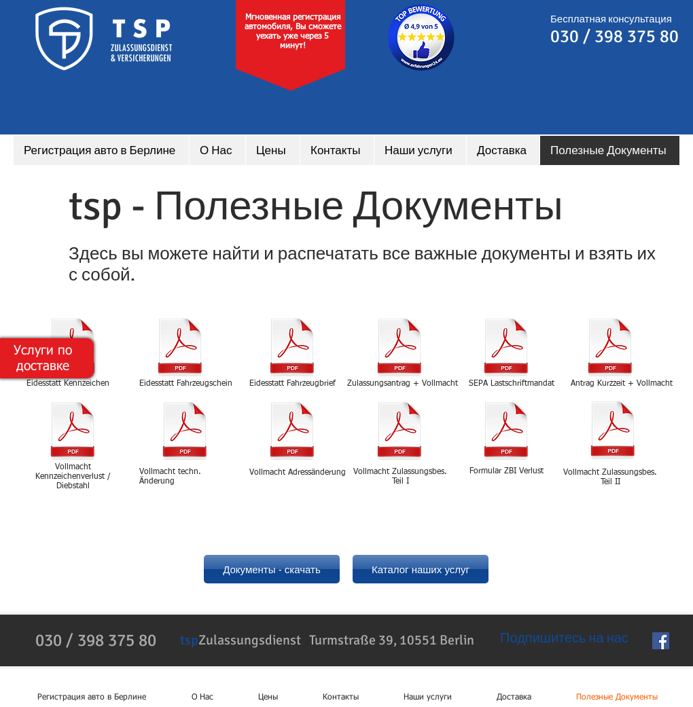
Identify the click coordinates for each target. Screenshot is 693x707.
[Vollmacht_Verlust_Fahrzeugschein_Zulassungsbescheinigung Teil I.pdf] (399, 432)
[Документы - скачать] (272, 569)
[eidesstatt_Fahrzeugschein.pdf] (180, 349)
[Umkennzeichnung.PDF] (72, 432)
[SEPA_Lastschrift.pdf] (506, 349)
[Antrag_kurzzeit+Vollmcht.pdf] (610, 349)
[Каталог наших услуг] (420, 569)
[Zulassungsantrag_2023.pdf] (399, 349)
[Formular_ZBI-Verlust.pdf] (506, 432)
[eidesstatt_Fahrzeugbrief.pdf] (292, 349)
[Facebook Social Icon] (660, 640)
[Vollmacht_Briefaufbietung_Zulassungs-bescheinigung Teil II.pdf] (612, 432)
